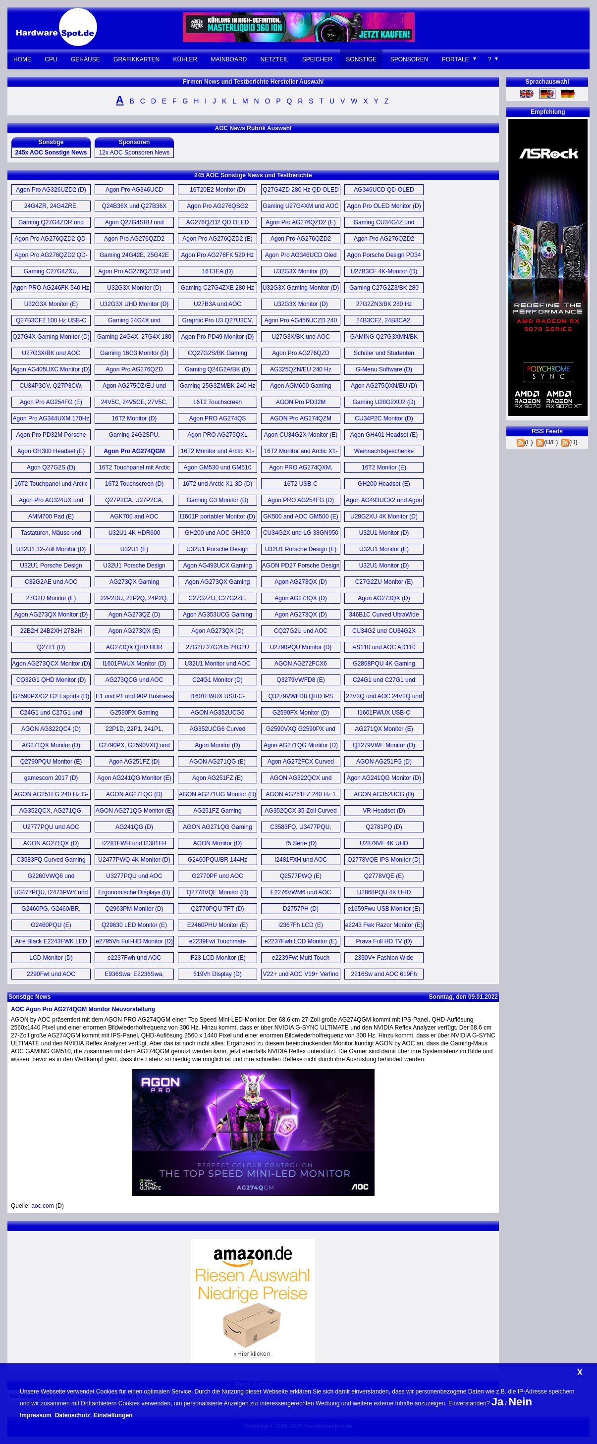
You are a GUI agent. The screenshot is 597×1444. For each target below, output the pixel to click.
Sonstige (361, 59)
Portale (455, 59)
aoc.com (42, 1205)
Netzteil (275, 59)
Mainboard (229, 59)
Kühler (185, 59)
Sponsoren (409, 59)
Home (22, 59)
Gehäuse (85, 59)
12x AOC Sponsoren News (134, 152)
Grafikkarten (136, 59)
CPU (51, 59)
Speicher (317, 59)
